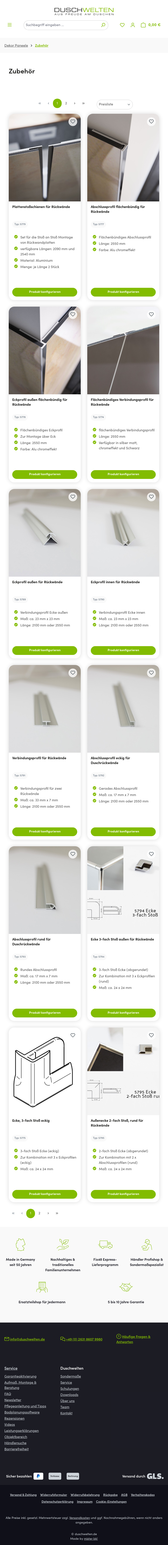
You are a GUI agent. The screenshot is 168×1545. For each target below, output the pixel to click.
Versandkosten (79, 1518)
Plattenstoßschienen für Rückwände (41, 207)
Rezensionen (14, 1419)
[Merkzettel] (122, 25)
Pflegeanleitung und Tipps (25, 1406)
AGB (124, 1495)
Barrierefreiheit (16, 1449)
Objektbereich (15, 1437)
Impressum (85, 1502)
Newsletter (12, 1400)
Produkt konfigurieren (45, 292)
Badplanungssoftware (22, 1412)
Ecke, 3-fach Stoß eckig (31, 1121)
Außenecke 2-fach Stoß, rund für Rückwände (117, 1123)
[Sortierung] (115, 104)
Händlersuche (15, 1443)
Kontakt (66, 1413)
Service (11, 1369)
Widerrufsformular (53, 1495)
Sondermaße (70, 1376)
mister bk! (91, 1539)
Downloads (69, 1395)
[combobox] (61, 25)
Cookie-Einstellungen (111, 1502)
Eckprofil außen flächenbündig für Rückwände (39, 402)
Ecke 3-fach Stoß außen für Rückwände (122, 939)
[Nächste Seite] (74, 103)
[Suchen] (103, 25)
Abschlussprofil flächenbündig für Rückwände (118, 209)
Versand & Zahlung (23, 1495)
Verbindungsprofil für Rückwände (39, 758)
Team (64, 1407)
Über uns (67, 1401)
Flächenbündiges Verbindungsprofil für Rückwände (122, 402)
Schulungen (69, 1389)
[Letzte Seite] (83, 103)
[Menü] (9, 24)
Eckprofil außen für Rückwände (37, 582)
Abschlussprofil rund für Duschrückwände (31, 942)
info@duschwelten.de (27, 1339)
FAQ (7, 1394)
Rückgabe (110, 1495)
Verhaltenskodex (143, 1495)
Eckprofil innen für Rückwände (115, 582)
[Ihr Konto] (133, 25)
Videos (9, 1425)
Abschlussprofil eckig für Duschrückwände (110, 761)
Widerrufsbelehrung (85, 1495)
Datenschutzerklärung (58, 1502)
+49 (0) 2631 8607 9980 (84, 1339)
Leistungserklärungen (21, 1431)
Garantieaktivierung (20, 1376)
